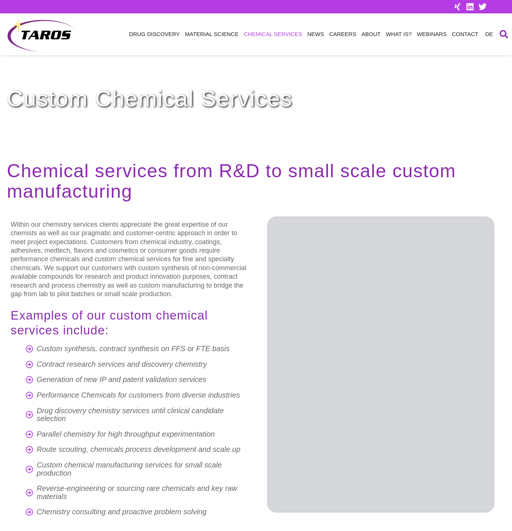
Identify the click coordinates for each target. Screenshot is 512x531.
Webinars (432, 34)
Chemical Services (273, 34)
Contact (465, 34)
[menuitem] (488, 34)
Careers (342, 34)
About (371, 34)
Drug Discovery (154, 34)
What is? (399, 34)
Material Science (212, 34)
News (315, 34)
